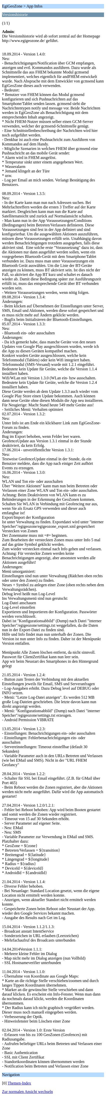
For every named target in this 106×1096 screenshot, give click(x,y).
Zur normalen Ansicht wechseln (27, 1092)
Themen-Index (19, 1083)
